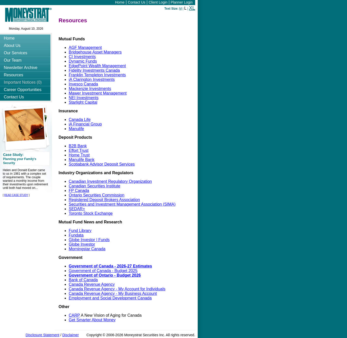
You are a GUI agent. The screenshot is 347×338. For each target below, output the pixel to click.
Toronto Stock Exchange (91, 213)
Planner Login (182, 2)
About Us (12, 45)
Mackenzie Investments (90, 88)
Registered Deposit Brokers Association (104, 200)
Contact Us (136, 2)
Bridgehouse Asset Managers (95, 52)
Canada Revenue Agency (92, 284)
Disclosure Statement (42, 335)
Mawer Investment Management (98, 93)
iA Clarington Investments (92, 79)
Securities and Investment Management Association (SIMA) (122, 204)
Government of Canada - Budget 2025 (103, 271)
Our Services (15, 53)
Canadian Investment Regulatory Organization (110, 181)
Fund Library (80, 230)
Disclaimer (70, 335)
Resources (13, 75)
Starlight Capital (83, 102)
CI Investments (82, 57)
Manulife (76, 129)
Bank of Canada (83, 280)
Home (119, 2)
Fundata (76, 235)
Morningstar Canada (87, 249)
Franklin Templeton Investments (97, 75)
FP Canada (79, 190)
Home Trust (79, 155)
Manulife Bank (81, 159)
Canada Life (79, 119)
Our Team (13, 60)
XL (192, 8)
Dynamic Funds (83, 61)
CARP (74, 315)
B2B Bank (78, 146)
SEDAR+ (77, 209)
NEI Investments (83, 98)
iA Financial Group (85, 124)
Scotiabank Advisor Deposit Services (102, 164)
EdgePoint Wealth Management (97, 66)
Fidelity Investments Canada (94, 70)
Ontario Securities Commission (96, 195)
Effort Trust (78, 150)
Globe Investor (82, 244)
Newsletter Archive (21, 67)
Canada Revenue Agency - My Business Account (113, 293)
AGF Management (85, 47)
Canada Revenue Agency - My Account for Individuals (117, 289)
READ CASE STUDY (16, 195)
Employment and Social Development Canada (110, 298)
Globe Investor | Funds (89, 240)
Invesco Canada (83, 84)
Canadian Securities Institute (94, 186)
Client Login (158, 2)
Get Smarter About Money (92, 320)
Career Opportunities (23, 89)
